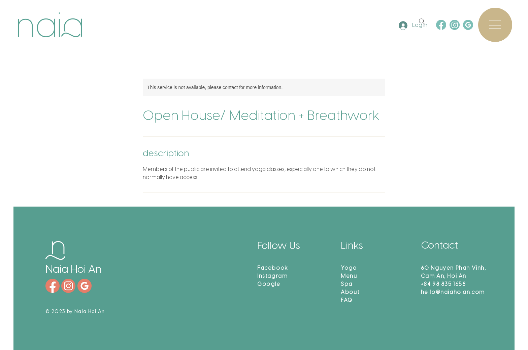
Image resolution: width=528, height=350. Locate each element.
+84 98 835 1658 (443, 284)
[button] (495, 24)
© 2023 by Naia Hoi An (75, 311)
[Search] (422, 21)
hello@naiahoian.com (453, 292)
